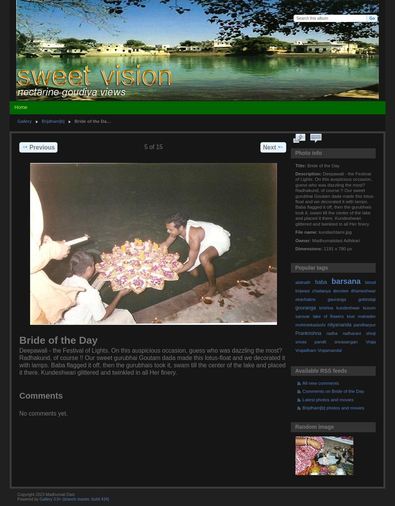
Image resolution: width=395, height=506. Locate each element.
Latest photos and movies (328, 399)
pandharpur (365, 325)
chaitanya (321, 291)
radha (332, 333)
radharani (352, 333)
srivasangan (346, 342)
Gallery (24, 121)
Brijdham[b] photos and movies (333, 407)
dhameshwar (363, 291)
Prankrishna (308, 333)
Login (373, 6)
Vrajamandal (329, 350)
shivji (371, 333)
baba (321, 282)
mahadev (367, 316)
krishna (326, 308)
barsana (346, 281)
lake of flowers (328, 316)
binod (370, 282)
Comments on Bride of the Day (333, 391)
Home (20, 107)
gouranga (305, 308)
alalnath (303, 282)
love (351, 316)
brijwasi (302, 291)
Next (273, 147)
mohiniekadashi (310, 325)
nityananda (339, 325)
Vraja (371, 342)
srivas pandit (310, 342)
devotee (341, 291)
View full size (299, 138)
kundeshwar (348, 308)
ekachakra (305, 299)
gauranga (337, 299)
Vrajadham (305, 350)
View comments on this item (316, 138)
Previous (38, 147)
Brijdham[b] (53, 121)
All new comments (320, 382)
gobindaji (367, 299)
